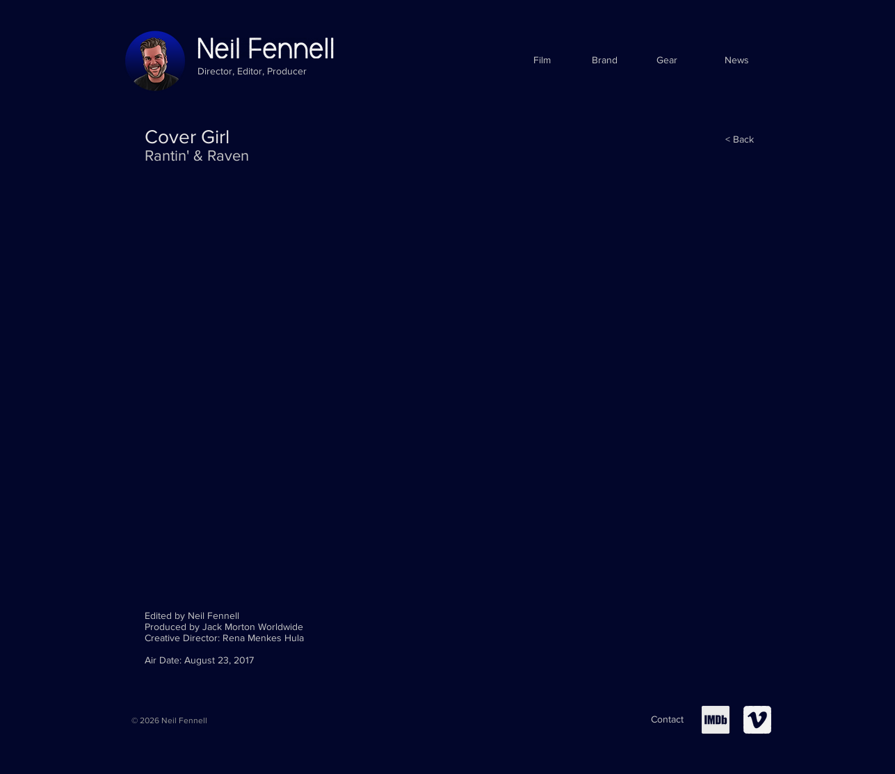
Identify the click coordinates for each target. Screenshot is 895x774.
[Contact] (667, 720)
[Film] (542, 60)
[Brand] (604, 60)
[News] (736, 60)
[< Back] (739, 140)
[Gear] (667, 60)
